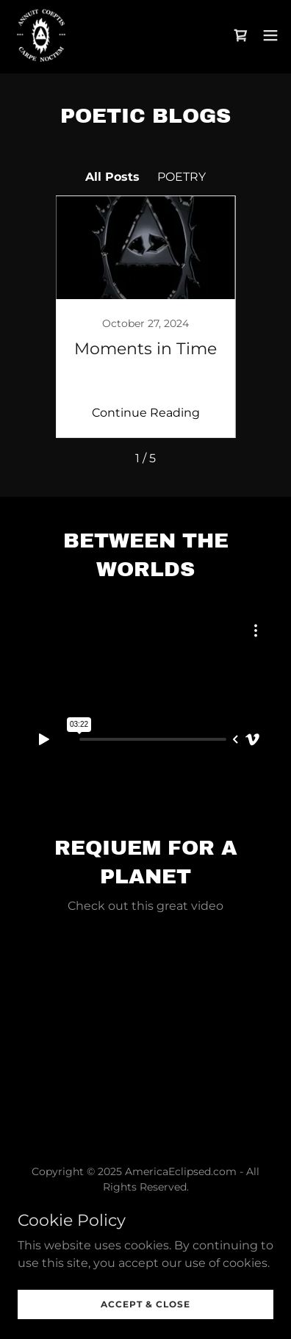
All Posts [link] (112, 177)
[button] (270, 35)
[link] (41, 35)
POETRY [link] (181, 177)
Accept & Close (145, 1304)
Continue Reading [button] (146, 413)
